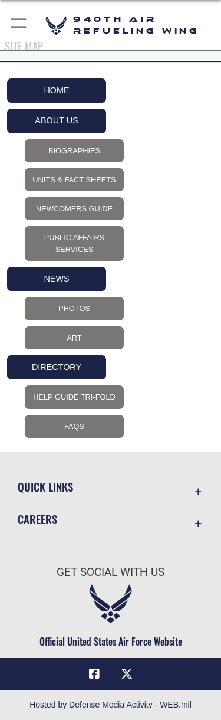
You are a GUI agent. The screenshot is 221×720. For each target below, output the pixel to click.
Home (56, 90)
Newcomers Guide (74, 208)
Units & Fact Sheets (74, 179)
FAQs (74, 426)
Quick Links (45, 486)
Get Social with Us (110, 572)
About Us (56, 120)
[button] (19, 25)
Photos (74, 308)
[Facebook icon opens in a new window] (94, 674)
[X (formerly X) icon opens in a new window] (127, 674)
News (56, 278)
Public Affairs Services (74, 243)
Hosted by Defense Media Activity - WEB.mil (110, 704)
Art (74, 337)
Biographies (74, 150)
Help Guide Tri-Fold (74, 396)
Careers (37, 519)
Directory (56, 367)
